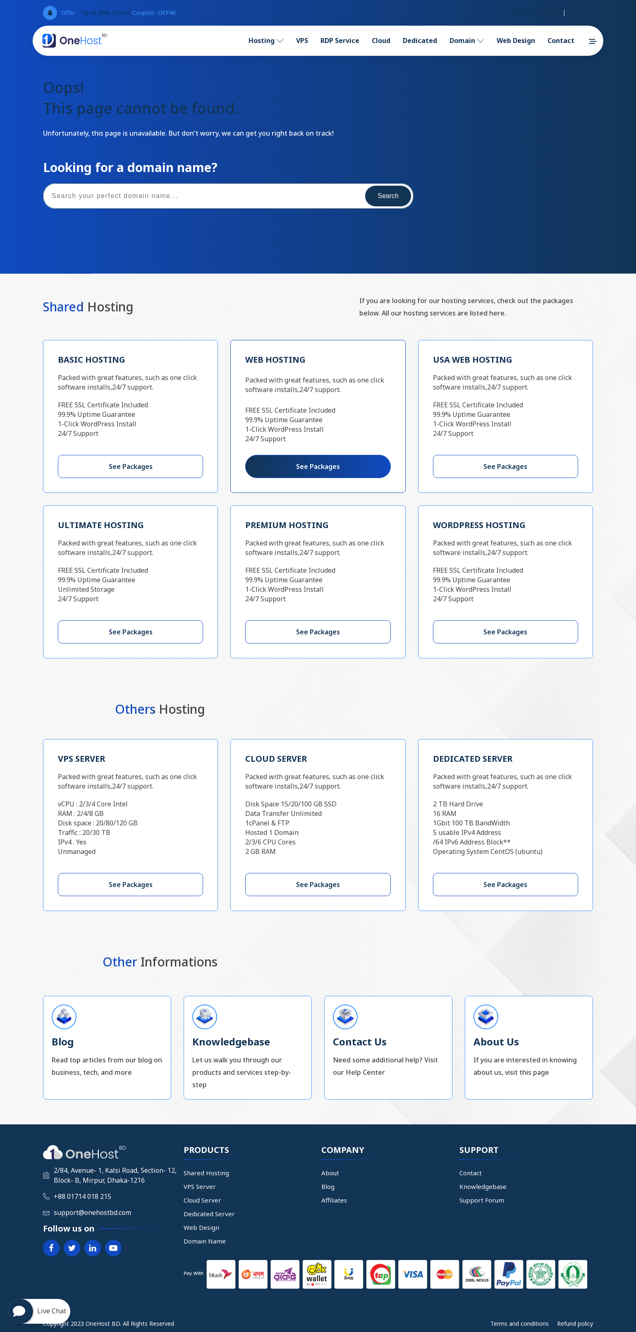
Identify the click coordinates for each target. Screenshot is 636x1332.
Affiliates (334, 1200)
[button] (592, 41)
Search (388, 195)
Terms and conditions (519, 1323)
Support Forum (481, 1200)
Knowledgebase (483, 1186)
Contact (561, 40)
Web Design (516, 40)
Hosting (266, 40)
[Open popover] (50, 13)
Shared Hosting (206, 1173)
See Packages (131, 466)
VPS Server (200, 1186)
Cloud (381, 40)
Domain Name (205, 1241)
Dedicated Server (209, 1214)
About (330, 1173)
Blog (328, 1186)
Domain (467, 40)
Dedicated (420, 40)
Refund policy (575, 1323)
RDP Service (339, 40)
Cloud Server (202, 1200)
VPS (302, 40)
